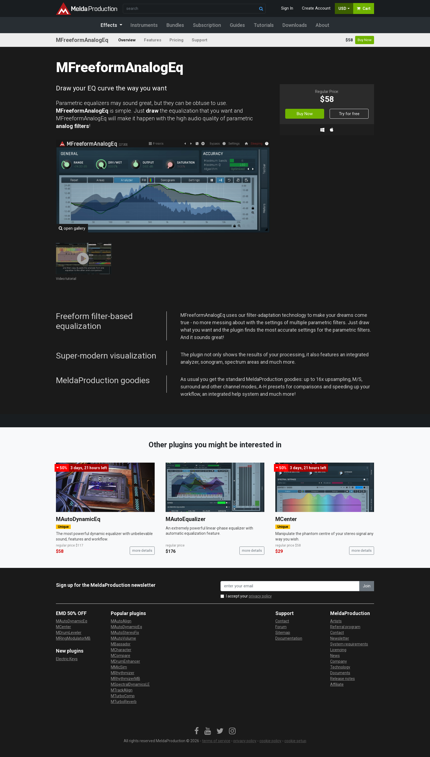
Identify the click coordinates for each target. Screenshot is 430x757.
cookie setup (295, 741)
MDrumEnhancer (125, 661)
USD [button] (342, 8)
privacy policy (260, 596)
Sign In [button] (287, 8)
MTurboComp (123, 696)
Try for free (349, 113)
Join (366, 586)
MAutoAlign (121, 621)
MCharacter (121, 650)
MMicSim (119, 667)
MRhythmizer (122, 673)
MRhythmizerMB (125, 678)
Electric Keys (67, 659)
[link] (197, 731)
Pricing (176, 40)
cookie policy (270, 741)
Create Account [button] (316, 8)
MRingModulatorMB (73, 638)
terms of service (216, 741)
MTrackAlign (121, 690)
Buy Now (365, 40)
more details (142, 550)
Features (152, 40)
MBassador (121, 644)
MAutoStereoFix (125, 632)
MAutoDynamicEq (78, 519)
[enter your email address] (290, 586)
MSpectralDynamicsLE (130, 684)
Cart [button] (363, 8)
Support (199, 40)
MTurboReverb (124, 701)
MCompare (120, 655)
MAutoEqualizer (186, 519)
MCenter (286, 519)
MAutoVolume (123, 638)
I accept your (249, 596)
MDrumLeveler (68, 632)
